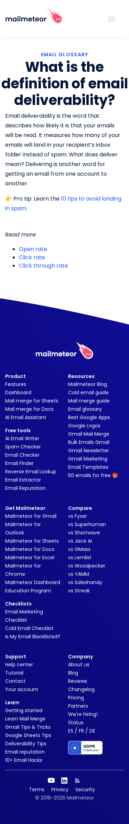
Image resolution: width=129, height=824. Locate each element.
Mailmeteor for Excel (29, 557)
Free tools (18, 430)
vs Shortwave (84, 532)
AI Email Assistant (25, 417)
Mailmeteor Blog (87, 384)
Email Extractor (23, 479)
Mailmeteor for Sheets (32, 540)
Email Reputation (25, 488)
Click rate (32, 257)
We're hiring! (83, 714)
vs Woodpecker (86, 565)
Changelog (81, 689)
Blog (73, 672)
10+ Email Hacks (23, 760)
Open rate (33, 249)
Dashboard (18, 392)
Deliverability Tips (25, 743)
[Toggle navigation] (111, 18)
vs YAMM (78, 574)
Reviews (77, 681)
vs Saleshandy (85, 582)
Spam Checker (23, 446)
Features (15, 384)
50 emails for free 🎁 (93, 475)
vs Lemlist (80, 557)
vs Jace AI (80, 540)
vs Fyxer (77, 516)
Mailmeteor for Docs (29, 549)
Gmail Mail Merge (88, 433)
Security (85, 789)
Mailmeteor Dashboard (32, 582)
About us (78, 664)
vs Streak (79, 590)
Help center (19, 664)
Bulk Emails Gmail (88, 442)
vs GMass (79, 549)
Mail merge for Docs (29, 409)
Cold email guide (88, 392)
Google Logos (84, 425)
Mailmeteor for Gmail (30, 516)
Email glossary (85, 409)
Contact (15, 681)
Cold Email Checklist (29, 628)
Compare (80, 508)
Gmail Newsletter (88, 450)
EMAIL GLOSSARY (64, 54)
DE (92, 730)
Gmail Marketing (87, 458)
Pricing (76, 697)
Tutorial (14, 672)
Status (76, 722)
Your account (21, 689)
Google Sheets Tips (28, 735)
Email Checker (22, 455)
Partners (78, 705)
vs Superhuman (87, 524)
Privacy (59, 789)
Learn (12, 702)
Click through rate (43, 266)
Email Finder (19, 463)
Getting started (23, 710)
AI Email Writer (22, 438)
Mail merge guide (89, 400)
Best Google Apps (89, 417)
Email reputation (25, 751)
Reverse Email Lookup (30, 471)
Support (15, 656)
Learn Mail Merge (25, 718)
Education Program (28, 590)
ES (70, 730)
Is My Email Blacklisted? (32, 636)
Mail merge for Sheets (31, 400)
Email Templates (88, 467)
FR (81, 730)
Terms (36, 789)
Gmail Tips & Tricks (28, 727)
